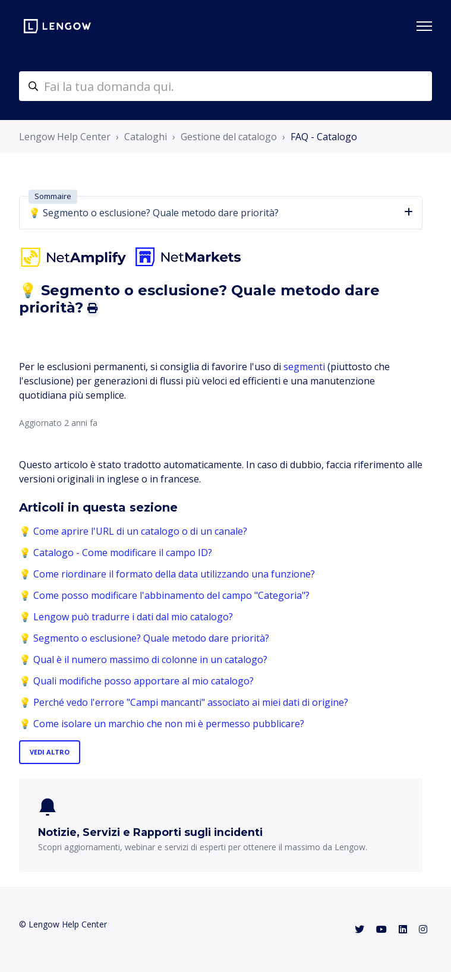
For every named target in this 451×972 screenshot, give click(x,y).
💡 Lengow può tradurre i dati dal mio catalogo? (126, 616)
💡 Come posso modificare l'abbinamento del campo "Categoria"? (164, 595)
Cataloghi (145, 136)
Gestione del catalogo (229, 136)
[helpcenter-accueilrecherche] (225, 86)
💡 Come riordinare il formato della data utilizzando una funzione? (167, 573)
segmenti (304, 366)
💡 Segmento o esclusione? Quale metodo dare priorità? (144, 638)
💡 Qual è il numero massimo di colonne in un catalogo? (143, 659)
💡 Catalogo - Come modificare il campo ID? (115, 552)
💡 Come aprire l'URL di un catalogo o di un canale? (133, 531)
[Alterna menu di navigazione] (424, 26)
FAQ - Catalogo (324, 136)
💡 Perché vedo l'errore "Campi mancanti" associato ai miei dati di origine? (183, 702)
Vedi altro (50, 751)
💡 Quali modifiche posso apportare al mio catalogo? (136, 680)
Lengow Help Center (65, 136)
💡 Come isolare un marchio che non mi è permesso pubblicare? (161, 723)
